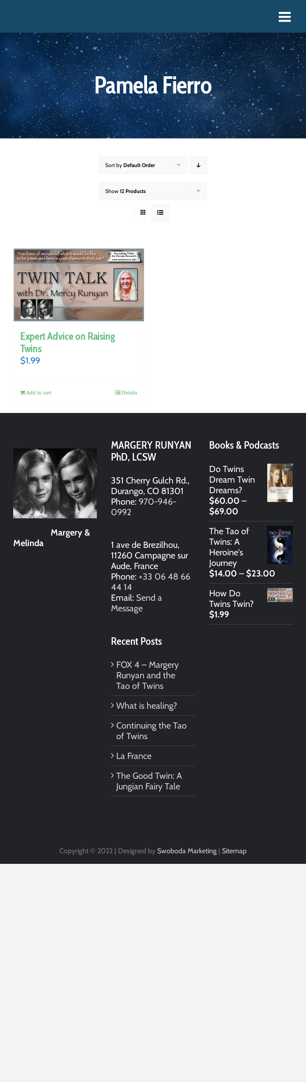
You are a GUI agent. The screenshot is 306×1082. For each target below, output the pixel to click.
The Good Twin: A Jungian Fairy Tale (149, 781)
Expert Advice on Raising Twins (67, 342)
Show (125, 191)
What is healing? (146, 705)
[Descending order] (198, 165)
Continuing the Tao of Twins (151, 730)
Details (129, 392)
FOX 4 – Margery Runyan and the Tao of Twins (147, 675)
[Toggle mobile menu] (286, 17)
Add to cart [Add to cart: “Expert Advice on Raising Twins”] (39, 392)
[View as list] (160, 212)
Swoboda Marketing (187, 851)
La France (133, 756)
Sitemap (234, 851)
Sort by (130, 165)
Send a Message (136, 603)
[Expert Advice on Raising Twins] (79, 285)
